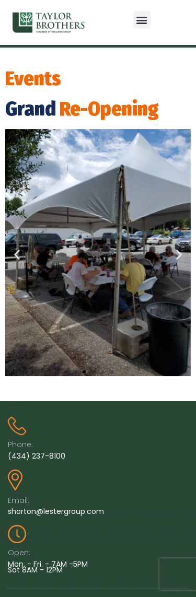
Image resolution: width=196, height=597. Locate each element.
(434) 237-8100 (36, 456)
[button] (142, 19)
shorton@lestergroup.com (56, 511)
